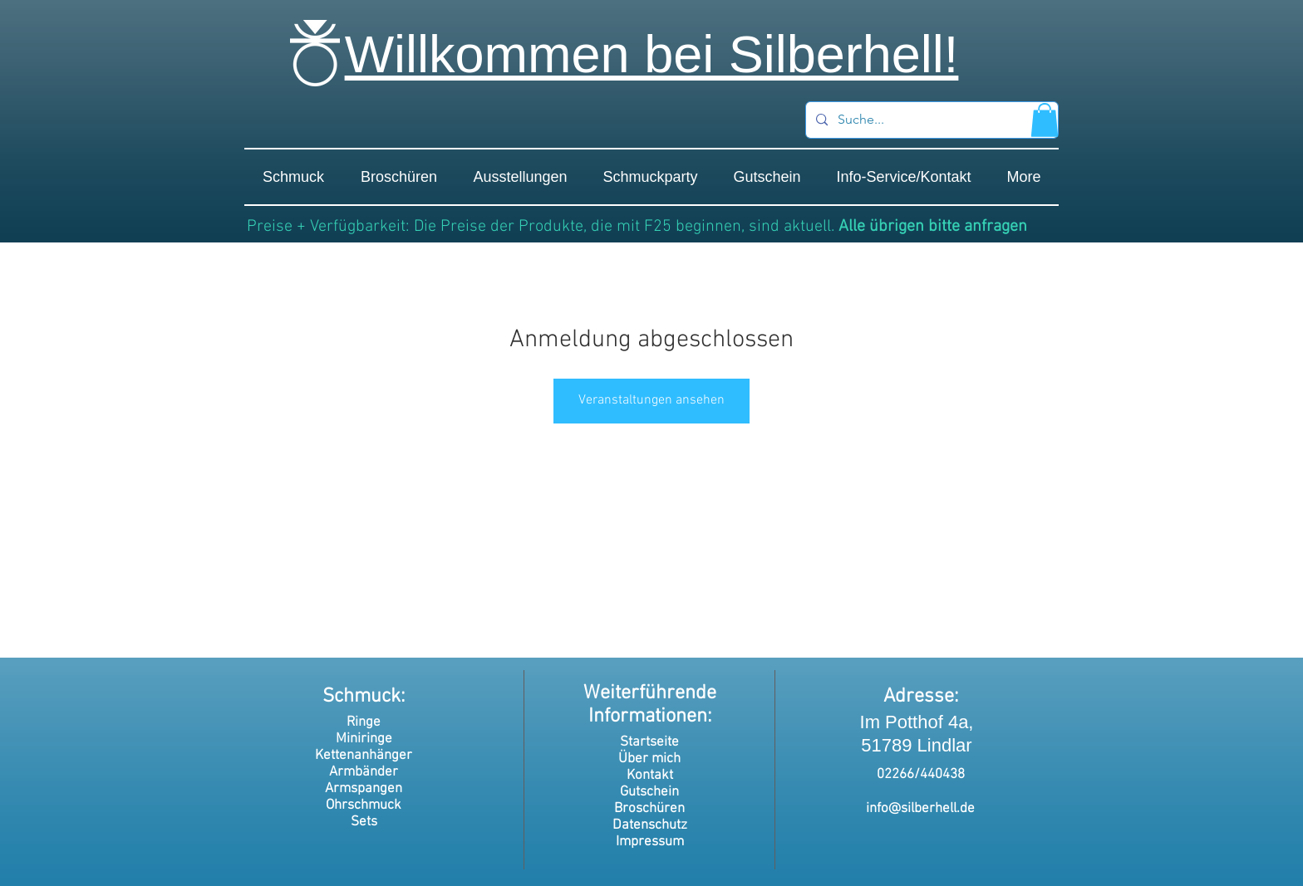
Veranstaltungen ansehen (651, 400)
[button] (1044, 120)
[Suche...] (930, 120)
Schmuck (361, 696)
